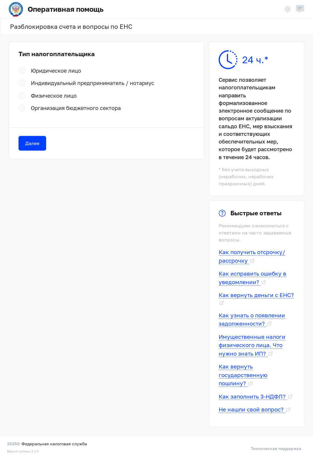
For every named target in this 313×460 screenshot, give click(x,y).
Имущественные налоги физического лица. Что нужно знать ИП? (252, 345)
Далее (32, 143)
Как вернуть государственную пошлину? (243, 374)
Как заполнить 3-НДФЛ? (253, 396)
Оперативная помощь (56, 9)
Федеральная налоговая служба (54, 443)
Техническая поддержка (276, 448)
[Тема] (287, 9)
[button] (300, 9)
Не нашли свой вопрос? (252, 409)
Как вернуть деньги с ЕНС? (256, 294)
